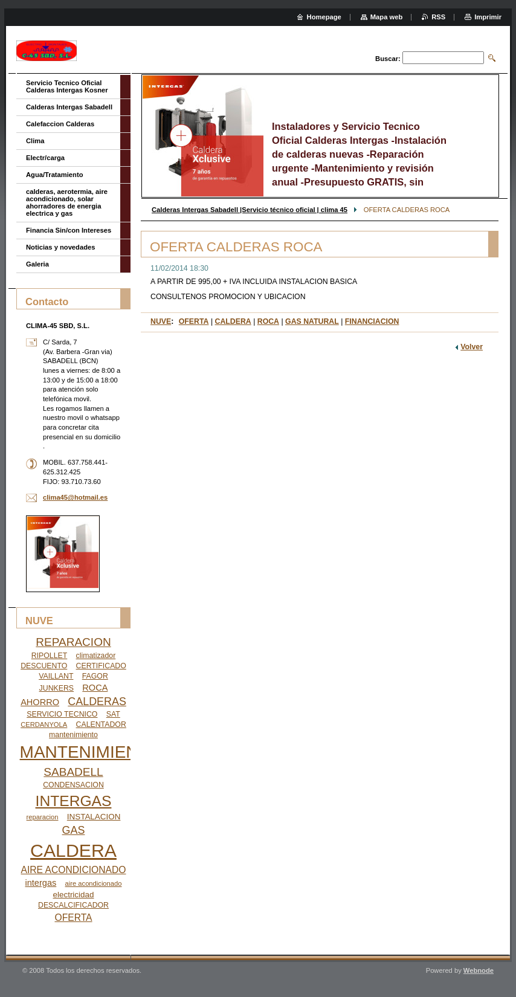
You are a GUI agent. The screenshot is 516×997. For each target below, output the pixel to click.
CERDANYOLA (44, 724)
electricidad (73, 894)
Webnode (478, 970)
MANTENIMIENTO (90, 752)
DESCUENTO (44, 666)
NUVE (160, 321)
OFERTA (194, 321)
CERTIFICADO (101, 666)
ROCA (268, 321)
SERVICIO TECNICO (62, 714)
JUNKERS (56, 688)
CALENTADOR (101, 724)
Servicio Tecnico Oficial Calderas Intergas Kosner (67, 86)
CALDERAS (97, 701)
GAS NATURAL (312, 321)
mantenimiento (73, 735)
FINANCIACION (372, 321)
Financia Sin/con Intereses (68, 230)
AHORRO (40, 702)
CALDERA (233, 321)
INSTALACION (94, 816)
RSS (438, 17)
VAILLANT (56, 676)
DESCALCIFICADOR (73, 905)
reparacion (43, 817)
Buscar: (388, 58)
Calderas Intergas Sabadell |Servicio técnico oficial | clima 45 (249, 209)
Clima (35, 140)
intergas (41, 883)
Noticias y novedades (60, 247)
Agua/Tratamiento (54, 174)
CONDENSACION (73, 785)
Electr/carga (45, 157)
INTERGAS (74, 801)
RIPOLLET (49, 655)
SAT (113, 714)
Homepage (324, 17)
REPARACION (73, 642)
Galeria (37, 264)
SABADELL (73, 772)
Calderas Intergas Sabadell (69, 107)
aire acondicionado (93, 883)
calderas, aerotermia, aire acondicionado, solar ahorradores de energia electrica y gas (67, 202)
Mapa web (386, 17)
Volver (471, 347)
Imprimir (487, 17)
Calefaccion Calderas (60, 123)
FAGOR (95, 676)
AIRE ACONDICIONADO (73, 870)
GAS (73, 830)
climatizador (96, 655)
